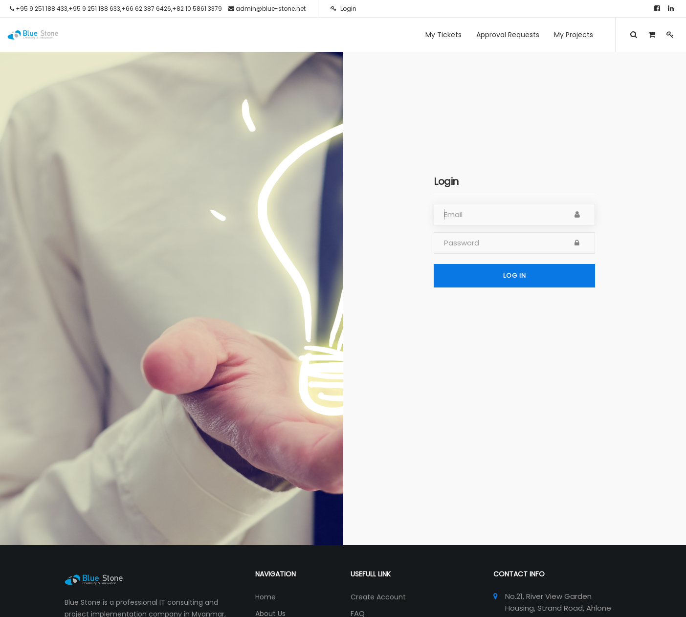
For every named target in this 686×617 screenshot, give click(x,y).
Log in (514, 275)
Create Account (378, 597)
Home (265, 597)
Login (343, 8)
